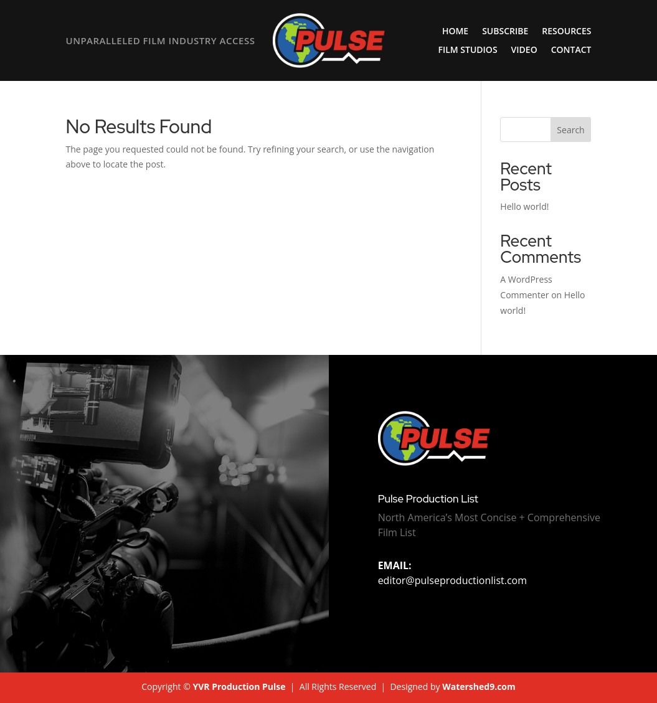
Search (570, 130)
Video (524, 50)
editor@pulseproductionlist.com (452, 573)
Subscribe (505, 32)
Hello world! (524, 206)
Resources (566, 32)
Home (455, 32)
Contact (571, 50)
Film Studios (467, 50)
